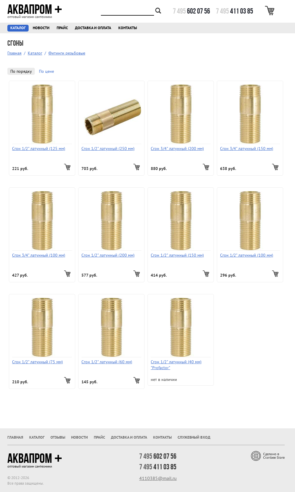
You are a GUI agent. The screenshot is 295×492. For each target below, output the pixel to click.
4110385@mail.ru (158, 478)
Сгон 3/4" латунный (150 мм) (246, 148)
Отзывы (57, 437)
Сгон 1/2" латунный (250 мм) (108, 148)
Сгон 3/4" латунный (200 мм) (177, 148)
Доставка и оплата (93, 27)
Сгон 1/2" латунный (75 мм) (37, 361)
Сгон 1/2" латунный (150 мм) (177, 255)
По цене (46, 71)
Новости (41, 27)
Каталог (18, 27)
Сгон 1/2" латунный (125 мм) (38, 148)
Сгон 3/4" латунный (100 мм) (38, 255)
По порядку (21, 71)
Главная (14, 53)
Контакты (127, 27)
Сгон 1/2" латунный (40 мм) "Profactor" (176, 364)
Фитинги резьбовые (66, 53)
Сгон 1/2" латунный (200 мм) (108, 255)
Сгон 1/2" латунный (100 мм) (246, 255)
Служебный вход (194, 437)
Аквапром (34, 9)
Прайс (62, 27)
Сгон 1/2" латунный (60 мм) (106, 361)
